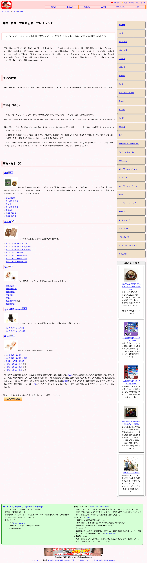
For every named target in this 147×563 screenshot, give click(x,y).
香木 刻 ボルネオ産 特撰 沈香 (16, 256)
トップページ (5, 11)
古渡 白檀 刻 (10, 292)
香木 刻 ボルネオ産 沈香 (15, 253)
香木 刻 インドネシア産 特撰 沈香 (18, 247)
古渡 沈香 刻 (10, 304)
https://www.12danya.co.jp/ (23, 507)
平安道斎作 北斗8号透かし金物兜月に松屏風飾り (131, 421)
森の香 (121, 84)
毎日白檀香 (123, 42)
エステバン (120, 7)
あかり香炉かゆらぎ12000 (15, 331)
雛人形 (53, 7)
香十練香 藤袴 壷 (12, 207)
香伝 (120, 135)
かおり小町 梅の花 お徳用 (16, 358)
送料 (88, 517)
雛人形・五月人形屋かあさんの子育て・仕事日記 (66, 560)
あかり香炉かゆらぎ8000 (15, 328)
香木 (8, 267)
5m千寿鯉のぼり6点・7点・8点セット (131, 381)
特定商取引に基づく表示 (128, 245)
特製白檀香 (123, 50)
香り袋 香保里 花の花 (15, 361)
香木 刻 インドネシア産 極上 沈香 (18, 250)
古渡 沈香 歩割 (11, 301)
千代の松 (9, 210)
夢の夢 (121, 118)
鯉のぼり (87, 7)
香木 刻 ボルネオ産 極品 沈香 (16, 262)
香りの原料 (123, 254)
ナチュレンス (124, 195)
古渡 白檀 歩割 (11, 289)
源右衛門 (122, 110)
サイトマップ (37, 560)
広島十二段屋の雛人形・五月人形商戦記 (100, 560)
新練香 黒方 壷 (11, 216)
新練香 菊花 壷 (11, 213)
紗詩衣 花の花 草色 (14, 370)
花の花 (121, 33)
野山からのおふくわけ (127, 152)
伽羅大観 (122, 76)
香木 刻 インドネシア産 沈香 (16, 243)
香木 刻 (10, 222)
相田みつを (123, 161)
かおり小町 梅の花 (13, 355)
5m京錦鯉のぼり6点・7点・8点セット (131, 337)
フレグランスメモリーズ (128, 186)
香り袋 (9, 336)
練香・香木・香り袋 (126, 93)
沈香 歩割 (9, 295)
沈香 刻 (8, 298)
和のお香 (20, 11)
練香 (8, 173)
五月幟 (103, 7)
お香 (137, 7)
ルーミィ (122, 212)
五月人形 (70, 7)
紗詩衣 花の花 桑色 (14, 367)
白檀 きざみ (10, 286)
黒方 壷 (8, 204)
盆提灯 (65, 381)
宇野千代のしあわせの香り (129, 144)
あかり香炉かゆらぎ (15, 309)
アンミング (123, 178)
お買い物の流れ (124, 237)
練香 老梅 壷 (10, 198)
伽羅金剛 (122, 67)
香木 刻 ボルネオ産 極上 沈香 (16, 259)
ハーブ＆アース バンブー (128, 203)
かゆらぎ (122, 127)
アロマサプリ (124, 228)
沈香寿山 (122, 59)
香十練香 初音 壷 (12, 201)
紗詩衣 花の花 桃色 (14, 364)
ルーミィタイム (124, 220)
